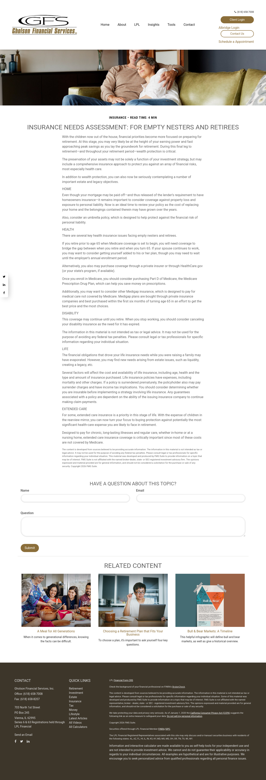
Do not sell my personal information (184, 716)
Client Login (237, 19)
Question (27, 513)
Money (73, 709)
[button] (121, 25)
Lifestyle (74, 714)
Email (140, 490)
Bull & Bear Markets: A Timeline (209, 631)
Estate (73, 697)
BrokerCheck (178, 686)
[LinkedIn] (4, 285)
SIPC (167, 729)
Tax (71, 705)
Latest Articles (78, 718)
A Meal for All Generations (56, 631)
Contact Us (237, 33)
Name (25, 490)
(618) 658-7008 (244, 12)
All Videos (75, 722)
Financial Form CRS (123, 680)
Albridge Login (229, 28)
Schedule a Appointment (236, 42)
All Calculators (78, 726)
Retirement (76, 688)
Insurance (75, 701)
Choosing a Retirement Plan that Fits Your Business (133, 632)
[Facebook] (4, 293)
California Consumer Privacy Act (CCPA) (210, 713)
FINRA (161, 729)
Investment (76, 692)
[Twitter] (4, 277)
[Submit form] (30, 548)
